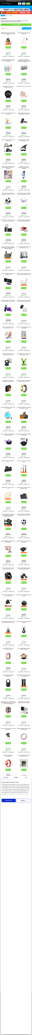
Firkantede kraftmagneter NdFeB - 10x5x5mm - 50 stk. (24, 756)
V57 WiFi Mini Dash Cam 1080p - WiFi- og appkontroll (8, 140)
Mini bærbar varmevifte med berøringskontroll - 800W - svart (8, 381)
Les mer (19, 21)
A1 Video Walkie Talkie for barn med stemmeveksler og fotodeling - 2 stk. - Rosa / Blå (8, 60)
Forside (16, 993)
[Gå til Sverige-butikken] (16, 1019)
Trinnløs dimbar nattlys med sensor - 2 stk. (8, 488)
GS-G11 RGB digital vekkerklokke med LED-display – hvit (8, 274)
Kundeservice (16, 995)
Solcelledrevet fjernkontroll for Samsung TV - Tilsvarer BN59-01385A (24, 675)
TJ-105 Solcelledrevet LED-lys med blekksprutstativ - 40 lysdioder (23, 114)
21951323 (17, 986)
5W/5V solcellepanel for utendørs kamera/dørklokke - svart (24, 140)
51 (15, 837)
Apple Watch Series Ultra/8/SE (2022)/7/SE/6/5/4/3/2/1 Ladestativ (24, 702)
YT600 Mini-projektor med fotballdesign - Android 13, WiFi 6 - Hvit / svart (24, 515)
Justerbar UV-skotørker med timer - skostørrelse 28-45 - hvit (8, 327)
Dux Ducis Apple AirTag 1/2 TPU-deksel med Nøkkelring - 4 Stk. (24, 247)
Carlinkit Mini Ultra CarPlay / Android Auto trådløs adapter (23, 541)
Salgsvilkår (16, 1015)
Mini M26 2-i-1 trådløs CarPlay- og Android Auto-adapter (8, 595)
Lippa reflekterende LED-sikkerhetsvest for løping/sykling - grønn (24, 354)
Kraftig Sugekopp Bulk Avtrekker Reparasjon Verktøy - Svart (8, 354)
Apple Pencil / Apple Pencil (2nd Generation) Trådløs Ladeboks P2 (24, 782)
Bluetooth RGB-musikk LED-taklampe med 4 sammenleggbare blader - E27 (24, 194)
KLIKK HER (23, 0)
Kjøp (9, 100)
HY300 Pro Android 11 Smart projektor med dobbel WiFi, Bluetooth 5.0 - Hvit (24, 301)
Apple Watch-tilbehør (10, 894)
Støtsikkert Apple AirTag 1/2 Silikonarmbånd (8, 756)
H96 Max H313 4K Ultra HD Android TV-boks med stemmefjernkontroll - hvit (24, 274)
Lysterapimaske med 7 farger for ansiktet (24, 86)
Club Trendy (16, 1002)
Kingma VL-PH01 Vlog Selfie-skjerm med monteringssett (23, 327)
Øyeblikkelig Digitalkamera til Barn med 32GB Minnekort (8, 541)
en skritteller (26, 870)
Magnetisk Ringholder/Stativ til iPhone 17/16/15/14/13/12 (24, 729)
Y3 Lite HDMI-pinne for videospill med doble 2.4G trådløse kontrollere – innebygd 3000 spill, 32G (8, 515)
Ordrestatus (16, 997)
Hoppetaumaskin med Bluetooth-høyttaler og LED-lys (23, 595)
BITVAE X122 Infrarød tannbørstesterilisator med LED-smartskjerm (24, 167)
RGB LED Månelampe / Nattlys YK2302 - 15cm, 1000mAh (8, 408)
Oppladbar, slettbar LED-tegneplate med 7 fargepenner (8, 114)
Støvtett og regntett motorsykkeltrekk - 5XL (8, 461)
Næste (19, 837)
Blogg (16, 1004)
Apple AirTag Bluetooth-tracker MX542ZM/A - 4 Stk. (23, 809)
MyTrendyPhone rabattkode (16, 1013)
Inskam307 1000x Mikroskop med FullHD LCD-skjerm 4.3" (8, 729)
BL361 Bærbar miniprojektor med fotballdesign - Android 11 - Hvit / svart (8, 194)
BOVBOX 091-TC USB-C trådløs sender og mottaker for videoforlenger (8, 220)
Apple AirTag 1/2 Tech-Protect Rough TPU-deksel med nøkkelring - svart (8, 622)
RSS (16, 1006)
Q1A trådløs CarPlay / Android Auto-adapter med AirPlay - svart (8, 568)
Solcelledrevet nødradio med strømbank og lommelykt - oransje (24, 408)
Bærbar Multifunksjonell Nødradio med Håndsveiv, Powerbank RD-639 (24, 220)
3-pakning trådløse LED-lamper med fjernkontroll (23, 33)
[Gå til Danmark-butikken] (13, 1019)
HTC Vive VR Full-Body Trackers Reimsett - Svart (8, 809)
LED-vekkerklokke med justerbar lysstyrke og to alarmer (8, 87)
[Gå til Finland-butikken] (18, 1019)
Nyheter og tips (16, 1011)
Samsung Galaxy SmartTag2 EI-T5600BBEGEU (8, 675)
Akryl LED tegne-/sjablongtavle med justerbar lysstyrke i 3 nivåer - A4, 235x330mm (8, 167)
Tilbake (3, 15)
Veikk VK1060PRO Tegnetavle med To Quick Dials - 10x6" (24, 488)
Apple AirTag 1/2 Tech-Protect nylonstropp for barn (8, 649)
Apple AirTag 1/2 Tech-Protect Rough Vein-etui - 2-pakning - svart (8, 782)
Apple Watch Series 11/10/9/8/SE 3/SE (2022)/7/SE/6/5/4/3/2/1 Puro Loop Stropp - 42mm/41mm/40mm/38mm (8, 702)
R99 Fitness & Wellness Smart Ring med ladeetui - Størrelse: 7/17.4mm (24, 381)
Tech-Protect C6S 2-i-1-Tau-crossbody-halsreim (24, 461)
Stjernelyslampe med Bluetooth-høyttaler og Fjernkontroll (24, 435)
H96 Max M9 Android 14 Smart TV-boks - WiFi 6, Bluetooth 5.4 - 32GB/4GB (8, 301)
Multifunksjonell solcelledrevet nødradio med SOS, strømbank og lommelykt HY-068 (8, 33)
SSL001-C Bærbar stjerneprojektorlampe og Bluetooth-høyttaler (8, 435)
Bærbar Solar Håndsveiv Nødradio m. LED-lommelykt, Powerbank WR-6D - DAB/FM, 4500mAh (8, 247)
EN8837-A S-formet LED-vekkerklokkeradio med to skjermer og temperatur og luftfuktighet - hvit (24, 60)
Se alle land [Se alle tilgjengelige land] (16, 1022)
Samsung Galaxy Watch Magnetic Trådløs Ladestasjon (24, 649)
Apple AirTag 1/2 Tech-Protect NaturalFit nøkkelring (24, 622)
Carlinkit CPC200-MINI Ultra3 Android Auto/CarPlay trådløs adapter (24, 568)
